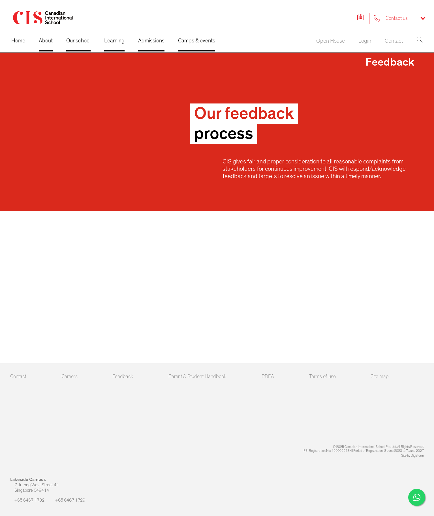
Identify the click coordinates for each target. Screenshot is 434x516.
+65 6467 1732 (27, 500)
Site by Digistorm (412, 455)
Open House (330, 41)
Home (18, 41)
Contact (394, 41)
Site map (380, 376)
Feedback (122, 376)
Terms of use (322, 376)
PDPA (268, 376)
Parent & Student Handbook (197, 376)
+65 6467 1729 (68, 500)
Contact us (391, 18)
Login (364, 41)
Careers (69, 376)
